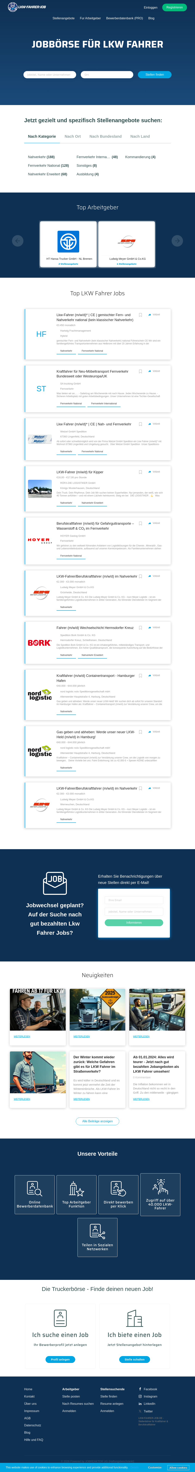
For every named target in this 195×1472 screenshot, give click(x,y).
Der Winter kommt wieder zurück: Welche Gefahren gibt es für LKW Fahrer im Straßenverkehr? (94, 1064)
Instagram (150, 1396)
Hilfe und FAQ (33, 1439)
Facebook (150, 1389)
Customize (155, 1467)
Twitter (148, 1411)
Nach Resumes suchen (78, 1403)
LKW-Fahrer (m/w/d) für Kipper (80, 472)
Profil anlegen (60, 1359)
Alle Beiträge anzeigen (97, 1121)
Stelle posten (71, 1396)
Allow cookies (178, 1467)
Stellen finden (154, 74)
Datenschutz (32, 1425)
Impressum (31, 1411)
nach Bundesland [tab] (106, 136)
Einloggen (150, 7)
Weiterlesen (22, 1036)
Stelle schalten (135, 1359)
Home (28, 1389)
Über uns (30, 1403)
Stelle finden (108, 1396)
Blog (27, 1432)
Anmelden (69, 1411)
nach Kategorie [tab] (42, 136)
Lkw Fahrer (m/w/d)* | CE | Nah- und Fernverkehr (94, 424)
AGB (27, 1418)
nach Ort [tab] (73, 136)
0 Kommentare (142, 1077)
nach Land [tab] (140, 136)
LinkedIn (149, 1403)
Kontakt (29, 1396)
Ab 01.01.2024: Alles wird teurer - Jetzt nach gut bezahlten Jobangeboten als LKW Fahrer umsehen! (156, 1064)
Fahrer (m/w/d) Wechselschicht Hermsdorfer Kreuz (95, 628)
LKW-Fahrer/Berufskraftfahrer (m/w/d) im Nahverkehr (97, 576)
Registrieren (174, 7)
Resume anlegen (111, 1403)
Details (134, 1467)
